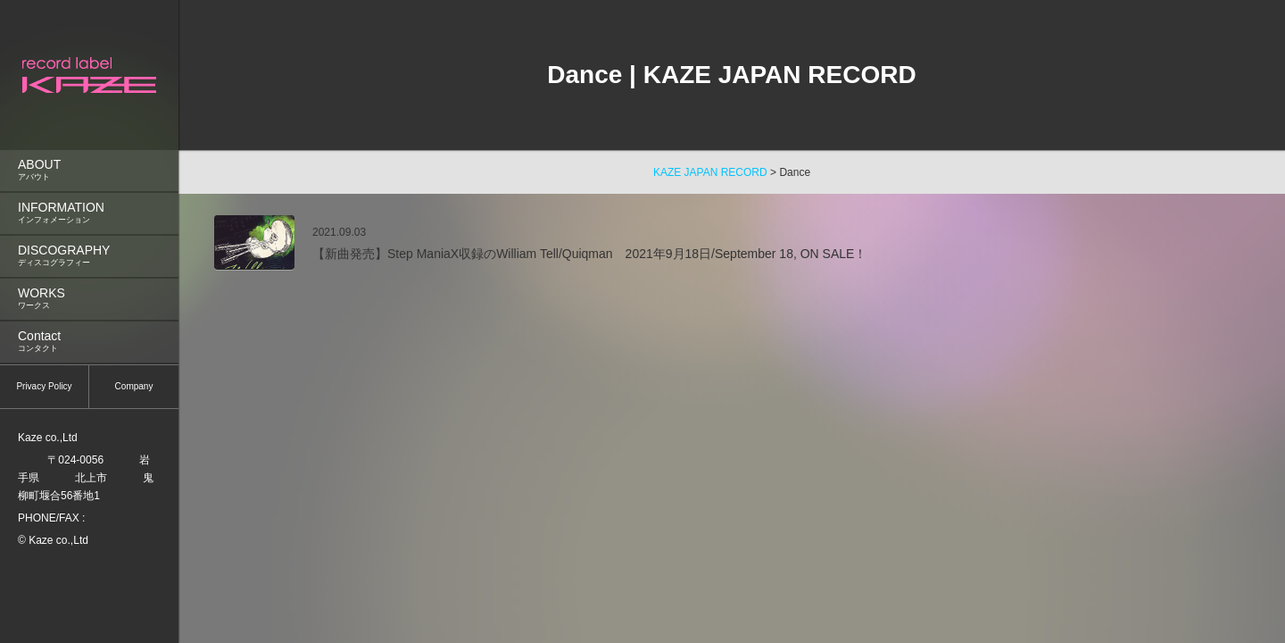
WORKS (89, 299)
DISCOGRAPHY (89, 256)
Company (134, 386)
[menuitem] (89, 170)
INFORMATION (89, 213)
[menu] (89, 184)
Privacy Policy (43, 386)
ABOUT (89, 170)
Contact (89, 342)
